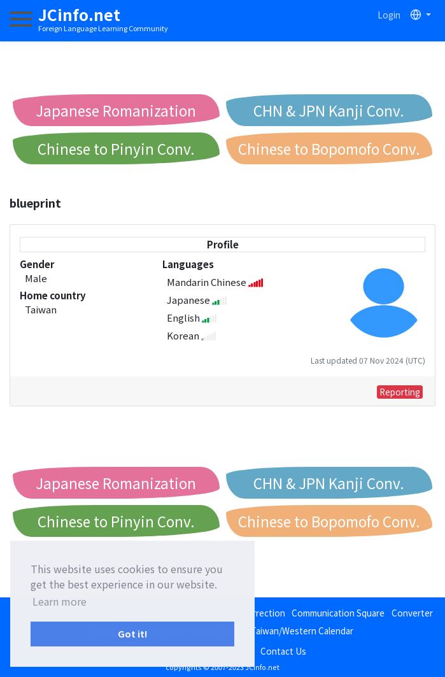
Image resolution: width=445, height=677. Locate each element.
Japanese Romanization (116, 110)
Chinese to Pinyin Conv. (116, 148)
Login (389, 14)
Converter (412, 612)
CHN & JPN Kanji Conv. (328, 110)
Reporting (399, 391)
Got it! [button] (133, 633)
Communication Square (338, 612)
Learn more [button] (59, 601)
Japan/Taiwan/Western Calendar (288, 630)
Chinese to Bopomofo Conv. (329, 148)
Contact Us (283, 651)
